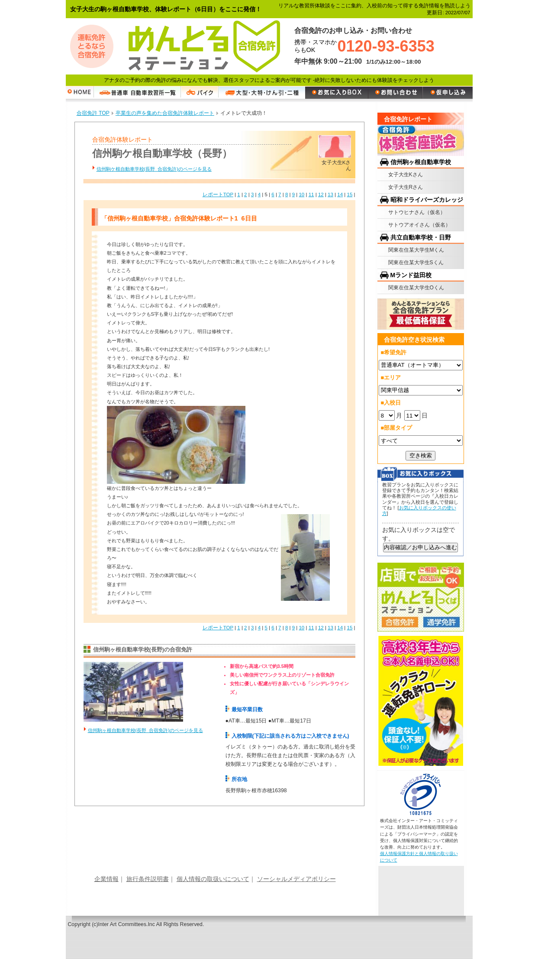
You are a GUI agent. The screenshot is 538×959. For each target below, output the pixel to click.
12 (321, 194)
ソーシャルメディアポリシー (296, 878)
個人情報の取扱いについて (213, 878)
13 (330, 194)
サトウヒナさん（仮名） (416, 212)
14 (340, 194)
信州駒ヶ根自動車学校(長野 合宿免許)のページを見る (145, 730)
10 (301, 194)
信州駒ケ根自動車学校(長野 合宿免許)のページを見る (154, 169)
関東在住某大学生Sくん (416, 262)
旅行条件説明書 (147, 878)
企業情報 (106, 878)
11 (311, 194)
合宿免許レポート (408, 119)
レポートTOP (218, 194)
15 (349, 194)
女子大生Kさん (405, 175)
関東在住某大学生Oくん (416, 288)
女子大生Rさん (405, 187)
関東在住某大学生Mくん (416, 250)
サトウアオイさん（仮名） (419, 225)
